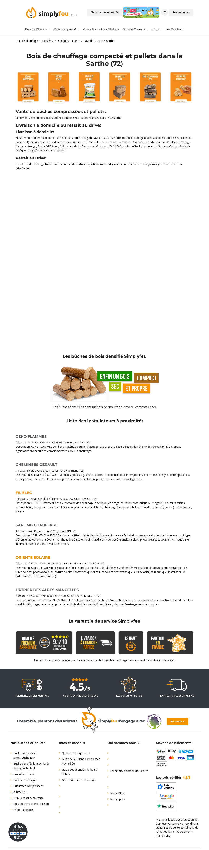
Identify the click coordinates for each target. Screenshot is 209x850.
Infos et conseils (72, 743)
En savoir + (177, 721)
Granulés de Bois (23, 774)
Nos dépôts (117, 799)
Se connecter (181, 12)
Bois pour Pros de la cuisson (31, 804)
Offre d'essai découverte (28, 798)
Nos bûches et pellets (28, 743)
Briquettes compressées (28, 786)
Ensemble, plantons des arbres (129, 771)
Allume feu (20, 792)
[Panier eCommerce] (164, 12)
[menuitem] (37, 29)
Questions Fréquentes (75, 753)
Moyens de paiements (173, 743)
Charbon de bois (23, 810)
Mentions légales (166, 819)
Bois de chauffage (24, 780)
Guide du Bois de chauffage (79, 780)
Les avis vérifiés (173, 777)
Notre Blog (117, 793)
